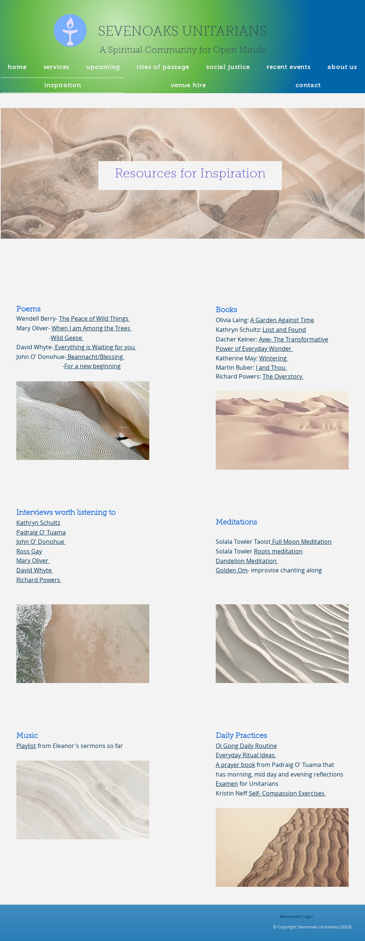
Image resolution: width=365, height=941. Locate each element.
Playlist (26, 746)
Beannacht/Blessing (95, 357)
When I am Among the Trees (92, 328)
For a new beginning (92, 366)
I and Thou (271, 367)
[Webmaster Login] (296, 916)
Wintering (273, 358)
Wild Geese (67, 338)
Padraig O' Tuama (41, 532)
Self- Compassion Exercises (287, 793)
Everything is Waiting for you (94, 347)
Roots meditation (278, 551)
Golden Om (232, 570)
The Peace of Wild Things (94, 318)
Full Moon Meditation (301, 542)
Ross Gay (29, 551)
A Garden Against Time (282, 320)
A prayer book (235, 765)
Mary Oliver (33, 560)
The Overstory (283, 376)
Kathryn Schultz (38, 523)
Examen (227, 784)
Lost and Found (284, 330)
